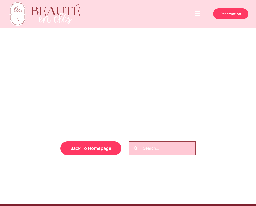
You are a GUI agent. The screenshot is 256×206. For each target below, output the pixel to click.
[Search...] (162, 148)
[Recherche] (136, 148)
